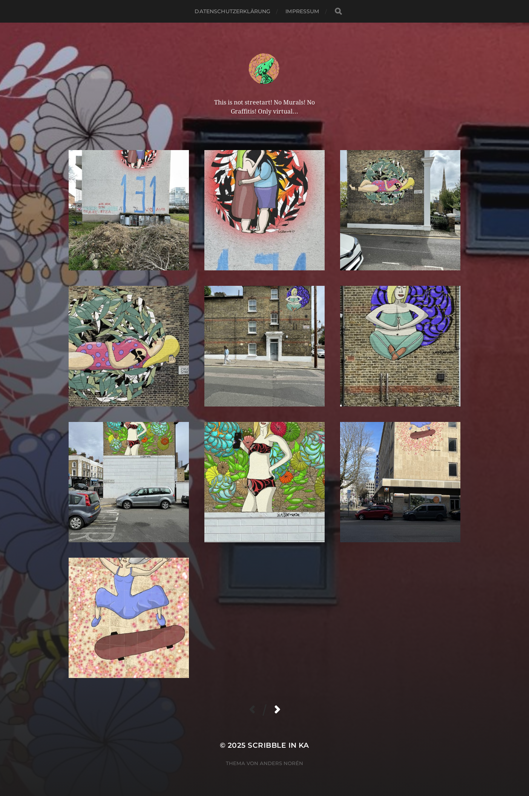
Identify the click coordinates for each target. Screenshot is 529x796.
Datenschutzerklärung (232, 11)
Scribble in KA (278, 745)
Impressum (302, 11)
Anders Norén (281, 763)
